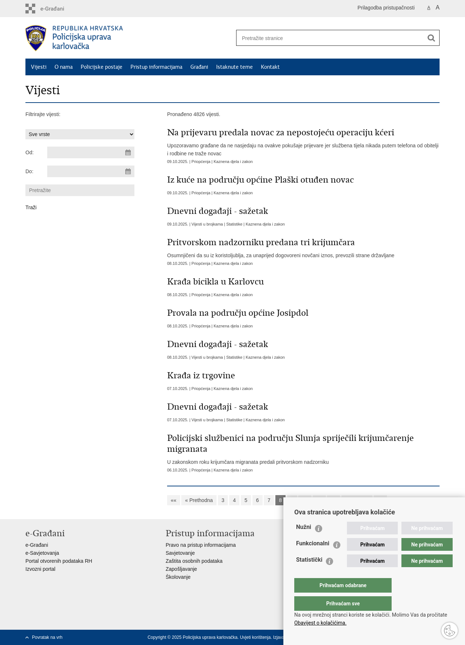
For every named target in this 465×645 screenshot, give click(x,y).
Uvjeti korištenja (255, 637)
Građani (199, 67)
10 (305, 500)
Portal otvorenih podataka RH (58, 561)
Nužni (303, 541)
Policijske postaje (101, 67)
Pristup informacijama (156, 67)
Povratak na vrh (47, 637)
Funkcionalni (312, 557)
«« (174, 500)
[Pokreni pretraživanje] (431, 38)
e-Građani (36, 545)
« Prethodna (199, 500)
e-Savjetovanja (42, 553)
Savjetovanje (180, 553)
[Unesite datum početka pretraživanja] (90, 152)
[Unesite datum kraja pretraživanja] (90, 171)
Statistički (309, 574)
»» (380, 500)
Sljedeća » (357, 500)
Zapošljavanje (181, 569)
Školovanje (178, 577)
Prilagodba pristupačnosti (386, 8)
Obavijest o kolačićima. (320, 623)
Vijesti (38, 67)
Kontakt (270, 67)
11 (319, 500)
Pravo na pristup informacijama (201, 545)
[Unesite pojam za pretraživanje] (327, 38)
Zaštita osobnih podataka (194, 561)
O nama (63, 67)
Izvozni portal (40, 569)
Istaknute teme (234, 67)
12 (333, 500)
